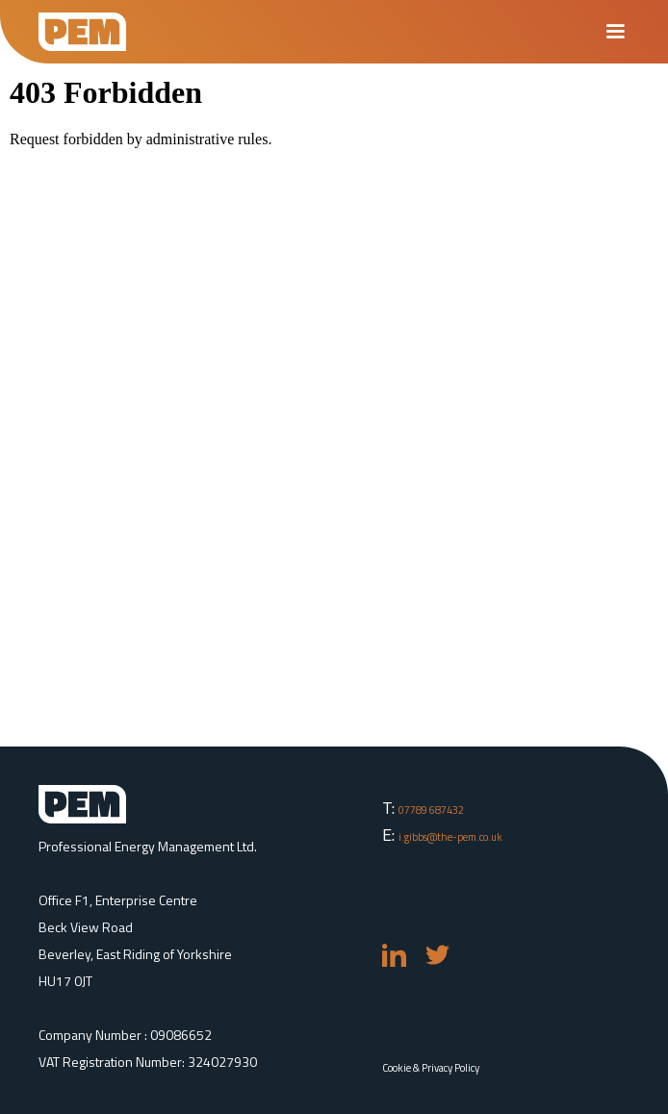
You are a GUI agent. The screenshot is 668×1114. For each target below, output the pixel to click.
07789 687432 (431, 810)
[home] (82, 32)
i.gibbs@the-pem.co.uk (450, 837)
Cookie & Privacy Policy (430, 1068)
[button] (615, 31)
